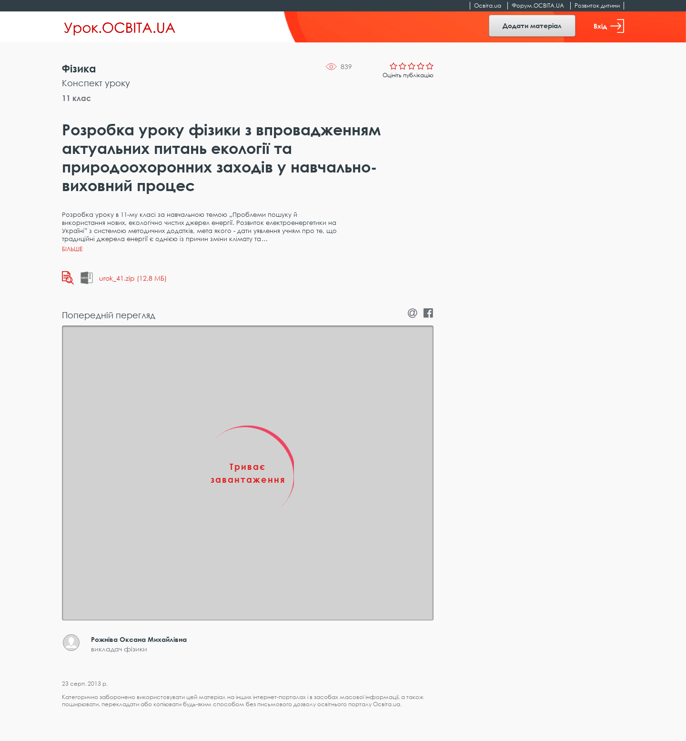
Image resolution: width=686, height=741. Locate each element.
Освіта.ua (487, 5)
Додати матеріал (532, 25)
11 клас (76, 98)
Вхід (609, 26)
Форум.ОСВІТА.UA (538, 5)
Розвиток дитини (597, 5)
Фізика (79, 68)
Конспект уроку (96, 83)
